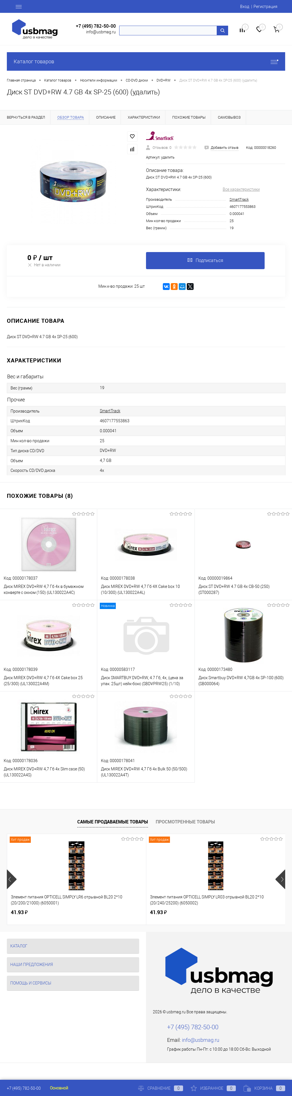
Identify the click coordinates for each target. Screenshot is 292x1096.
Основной (59, 1088)
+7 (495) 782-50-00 (96, 26)
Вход (244, 6)
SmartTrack (239, 199)
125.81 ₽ (211, 912)
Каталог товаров (146, 61)
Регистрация (265, 6)
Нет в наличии (43, 264)
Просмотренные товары (185, 822)
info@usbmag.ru (101, 32)
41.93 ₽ (19, 912)
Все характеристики (241, 189)
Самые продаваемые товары (112, 822)
